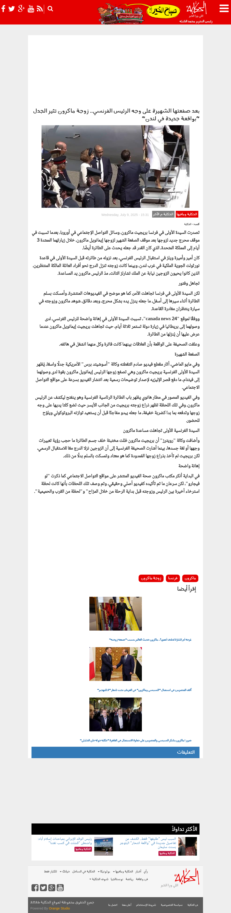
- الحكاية (188, 224)
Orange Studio (59, 908)
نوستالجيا (117, 879)
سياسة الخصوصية (172, 905)
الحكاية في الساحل (83, 871)
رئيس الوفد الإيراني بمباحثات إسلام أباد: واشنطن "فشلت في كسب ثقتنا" (65, 841)
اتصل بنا (112, 905)
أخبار (138, 871)
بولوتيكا (104, 871)
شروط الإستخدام (146, 905)
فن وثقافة (142, 879)
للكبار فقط (50, 871)
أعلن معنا (126, 905)
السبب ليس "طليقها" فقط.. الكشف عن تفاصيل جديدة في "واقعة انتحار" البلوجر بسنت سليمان (148, 843)
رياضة (129, 879)
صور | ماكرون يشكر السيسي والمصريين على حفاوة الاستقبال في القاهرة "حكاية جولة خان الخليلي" (135, 741)
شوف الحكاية (98, 879)
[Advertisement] (116, 70)
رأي (146, 871)
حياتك (65, 871)
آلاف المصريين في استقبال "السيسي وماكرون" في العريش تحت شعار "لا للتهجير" (144, 690)
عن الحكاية (192, 905)
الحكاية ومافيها (187, 214)
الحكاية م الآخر (163, 214)
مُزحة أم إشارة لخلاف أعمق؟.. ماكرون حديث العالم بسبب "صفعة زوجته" (150, 640)
